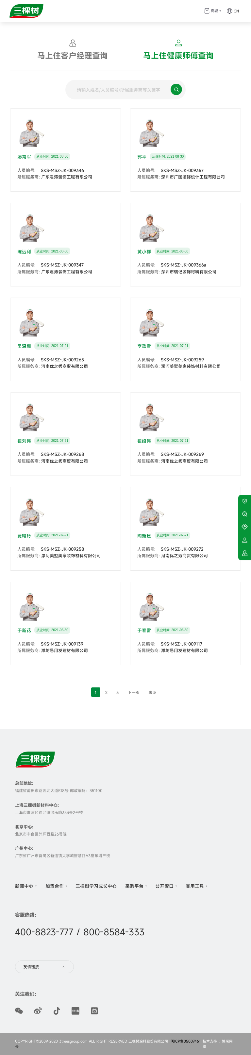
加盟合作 (54, 886)
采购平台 (134, 886)
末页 (152, 692)
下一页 (134, 692)
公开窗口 (164, 886)
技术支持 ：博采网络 (218, 1044)
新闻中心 (24, 886)
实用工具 (195, 886)
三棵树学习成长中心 (96, 886)
